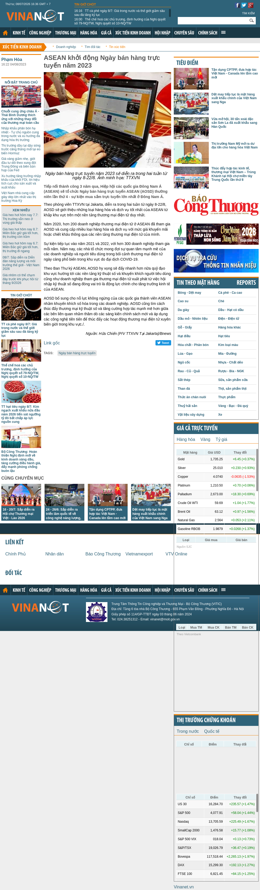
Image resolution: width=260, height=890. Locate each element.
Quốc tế (211, 731)
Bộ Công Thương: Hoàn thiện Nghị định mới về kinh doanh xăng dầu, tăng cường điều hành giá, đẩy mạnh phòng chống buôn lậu (21, 461)
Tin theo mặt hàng (198, 283)
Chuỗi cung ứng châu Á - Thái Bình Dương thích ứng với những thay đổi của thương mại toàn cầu (20, 117)
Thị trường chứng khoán (206, 720)
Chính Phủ (15, 554)
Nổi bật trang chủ (21, 82)
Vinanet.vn (184, 887)
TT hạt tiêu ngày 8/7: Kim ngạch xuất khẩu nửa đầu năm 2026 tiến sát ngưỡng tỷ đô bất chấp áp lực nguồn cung (21, 414)
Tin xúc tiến (117, 47)
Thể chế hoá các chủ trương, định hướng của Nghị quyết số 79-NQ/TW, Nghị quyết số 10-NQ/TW (120, 21)
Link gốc (52, 343)
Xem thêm (223, 32)
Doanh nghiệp (66, 47)
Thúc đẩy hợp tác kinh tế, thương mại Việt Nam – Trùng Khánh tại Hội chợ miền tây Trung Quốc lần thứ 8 (233, 174)
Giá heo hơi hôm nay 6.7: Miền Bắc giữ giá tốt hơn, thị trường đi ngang (20, 247)
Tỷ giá (221, 439)
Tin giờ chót (85, 4)
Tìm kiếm (248, 13)
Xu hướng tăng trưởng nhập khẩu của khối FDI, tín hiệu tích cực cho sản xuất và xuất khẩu (21, 181)
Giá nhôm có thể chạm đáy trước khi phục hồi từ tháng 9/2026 (20, 279)
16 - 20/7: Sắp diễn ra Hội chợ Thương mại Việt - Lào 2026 (18, 514)
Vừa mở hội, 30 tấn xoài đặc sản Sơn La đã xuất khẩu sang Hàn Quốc (234, 123)
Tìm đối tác (93, 47)
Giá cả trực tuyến (197, 429)
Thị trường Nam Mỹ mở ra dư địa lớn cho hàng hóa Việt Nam (234, 145)
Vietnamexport (139, 554)
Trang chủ (5, 32)
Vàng (205, 439)
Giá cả (106, 33)
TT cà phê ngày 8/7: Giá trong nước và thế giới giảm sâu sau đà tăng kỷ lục (119, 12)
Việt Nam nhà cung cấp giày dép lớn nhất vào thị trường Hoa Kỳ (18, 197)
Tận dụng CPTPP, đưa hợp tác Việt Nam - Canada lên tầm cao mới (107, 514)
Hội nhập (162, 33)
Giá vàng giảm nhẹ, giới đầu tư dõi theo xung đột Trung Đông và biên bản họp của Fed (18, 164)
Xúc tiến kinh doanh (133, 33)
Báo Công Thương (103, 554)
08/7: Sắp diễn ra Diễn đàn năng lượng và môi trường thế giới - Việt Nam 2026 (21, 263)
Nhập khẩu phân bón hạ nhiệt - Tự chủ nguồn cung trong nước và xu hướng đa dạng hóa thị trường (20, 134)
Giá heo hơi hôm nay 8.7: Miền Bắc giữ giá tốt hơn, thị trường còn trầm (20, 233)
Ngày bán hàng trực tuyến (77, 353)
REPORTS (246, 283)
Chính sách (207, 33)
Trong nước (188, 731)
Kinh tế (19, 33)
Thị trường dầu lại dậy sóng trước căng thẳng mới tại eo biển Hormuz (21, 149)
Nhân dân (54, 554)
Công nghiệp (40, 33)
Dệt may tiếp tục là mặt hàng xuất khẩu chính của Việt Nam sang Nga (150, 514)
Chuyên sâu (184, 33)
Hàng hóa (88, 33)
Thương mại (65, 33)
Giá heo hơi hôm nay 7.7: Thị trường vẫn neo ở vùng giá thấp (20, 219)
